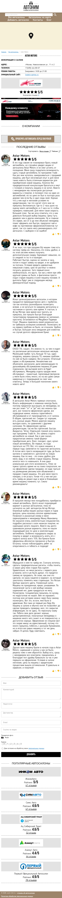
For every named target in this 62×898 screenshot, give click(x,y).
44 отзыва (31, 856)
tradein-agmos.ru (32, 75)
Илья (6, 301)
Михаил (5, 502)
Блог (49, 20)
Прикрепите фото (7, 735)
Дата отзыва (44, 151)
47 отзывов (31, 785)
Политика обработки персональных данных (17, 896)
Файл (7, 737)
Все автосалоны (16, 17)
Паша (6, 249)
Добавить (31, 754)
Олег (5, 564)
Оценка (3, 742)
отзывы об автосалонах (26, 893)
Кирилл (5, 402)
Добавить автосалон (18, 20)
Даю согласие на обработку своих (23, 748)
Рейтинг (55, 151)
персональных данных (36, 748)
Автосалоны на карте (40, 17)
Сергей (6, 164)
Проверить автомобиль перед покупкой (31, 139)
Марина (5, 649)
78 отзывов (31, 880)
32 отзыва (31, 833)
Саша (6, 350)
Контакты (38, 20)
